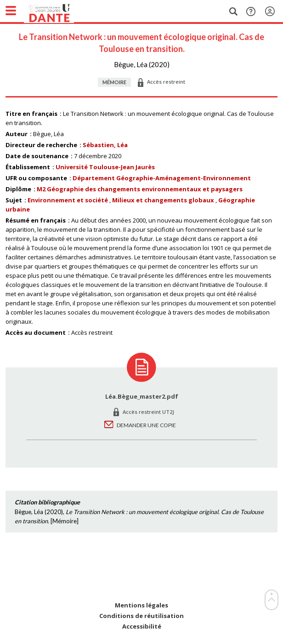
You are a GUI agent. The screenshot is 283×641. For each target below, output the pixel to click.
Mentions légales (141, 605)
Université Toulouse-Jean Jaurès (105, 167)
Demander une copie (146, 425)
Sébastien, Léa (105, 145)
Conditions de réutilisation (141, 615)
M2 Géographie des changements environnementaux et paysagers (140, 189)
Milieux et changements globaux (163, 200)
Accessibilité (141, 626)
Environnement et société (68, 200)
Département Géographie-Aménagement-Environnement (162, 178)
